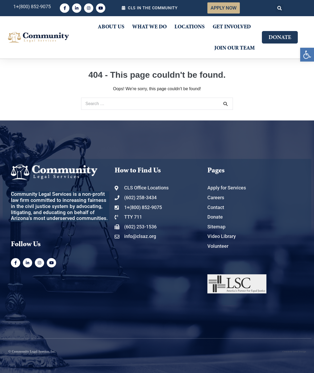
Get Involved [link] (232, 27)
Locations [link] (189, 27)
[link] (307, 55)
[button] (280, 8)
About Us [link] (111, 27)
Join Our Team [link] (234, 48)
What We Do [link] (149, 27)
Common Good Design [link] (294, 351)
